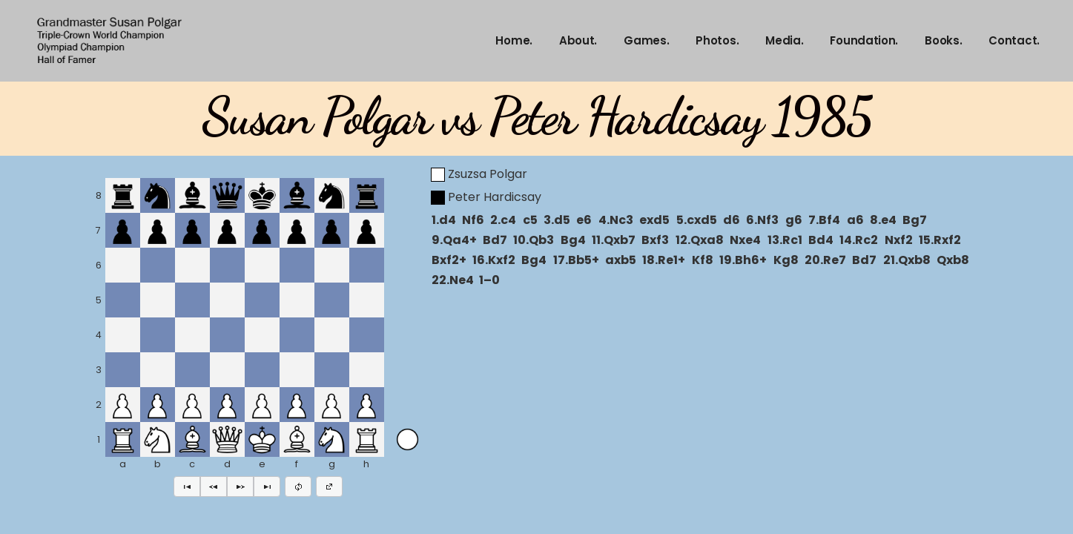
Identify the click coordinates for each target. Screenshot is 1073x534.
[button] (187, 486)
